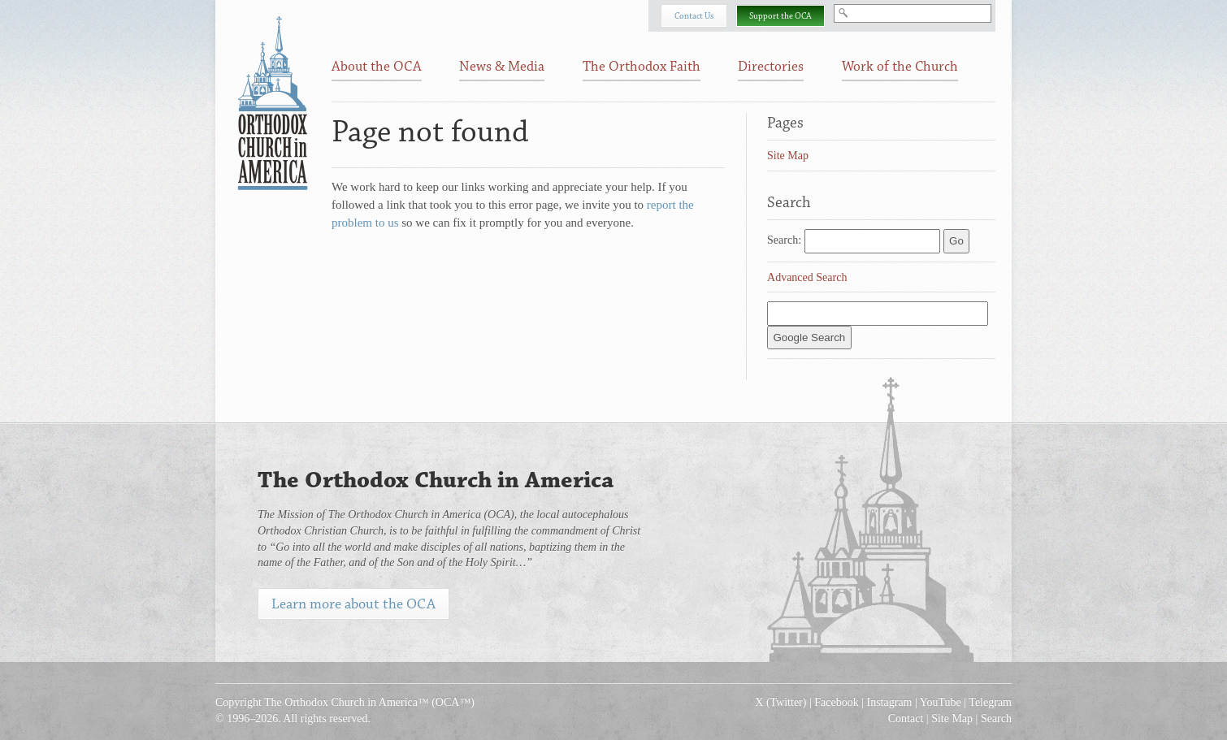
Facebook (836, 702)
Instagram (890, 702)
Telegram (990, 702)
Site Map (788, 155)
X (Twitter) (780, 702)
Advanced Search (807, 277)
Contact (906, 718)
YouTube (940, 702)
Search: (784, 240)
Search (996, 718)
